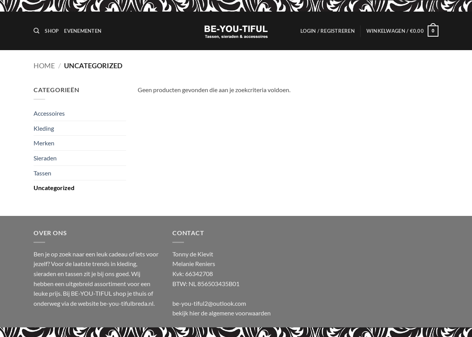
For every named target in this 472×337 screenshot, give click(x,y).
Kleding (44, 128)
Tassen (42, 173)
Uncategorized (54, 187)
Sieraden (45, 158)
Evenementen (82, 31)
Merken (44, 143)
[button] (327, 31)
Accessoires (49, 113)
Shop (52, 31)
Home (44, 65)
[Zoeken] (36, 31)
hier (195, 313)
